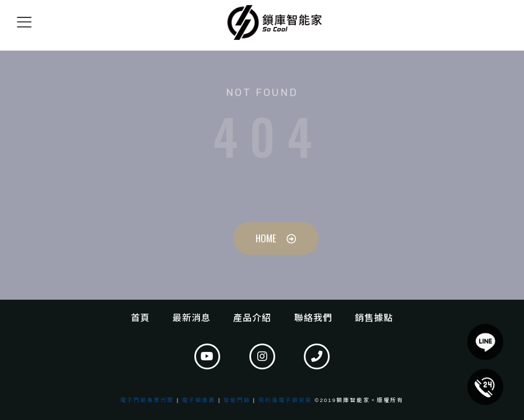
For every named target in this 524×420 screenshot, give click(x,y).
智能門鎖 (237, 400)
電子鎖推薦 (199, 400)
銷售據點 (374, 318)
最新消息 (191, 318)
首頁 (140, 318)
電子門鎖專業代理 (147, 400)
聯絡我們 (313, 318)
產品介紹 (252, 318)
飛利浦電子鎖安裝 (285, 400)
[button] (485, 387)
